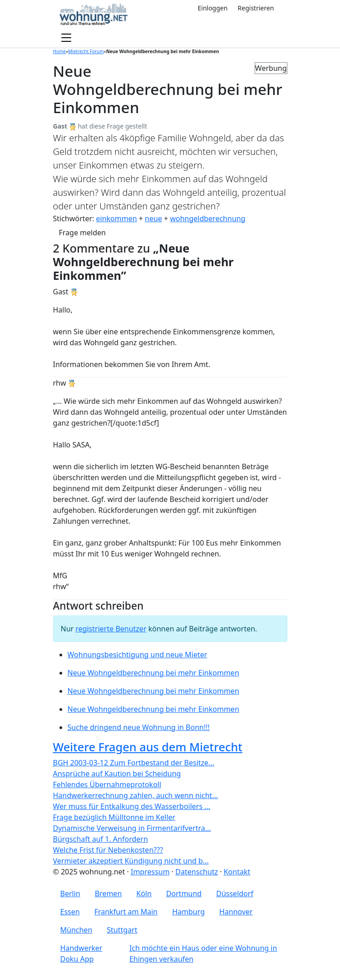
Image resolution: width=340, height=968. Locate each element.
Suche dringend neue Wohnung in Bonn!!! (139, 727)
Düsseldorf (234, 894)
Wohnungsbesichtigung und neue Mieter (137, 655)
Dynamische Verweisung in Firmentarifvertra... (132, 828)
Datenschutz (196, 872)
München (76, 930)
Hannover (236, 912)
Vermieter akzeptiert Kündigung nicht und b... (131, 861)
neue (153, 218)
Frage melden (82, 233)
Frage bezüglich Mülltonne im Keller (114, 817)
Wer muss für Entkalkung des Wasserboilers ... (132, 806)
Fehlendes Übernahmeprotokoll (107, 784)
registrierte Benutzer (110, 629)
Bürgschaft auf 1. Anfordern (100, 839)
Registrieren (256, 8)
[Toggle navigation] (66, 38)
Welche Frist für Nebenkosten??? (108, 850)
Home (59, 51)
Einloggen (212, 8)
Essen (70, 912)
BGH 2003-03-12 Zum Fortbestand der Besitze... (133, 763)
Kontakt (237, 872)
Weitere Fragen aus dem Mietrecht (147, 747)
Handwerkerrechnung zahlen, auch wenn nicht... (135, 795)
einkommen (116, 218)
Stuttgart (122, 930)
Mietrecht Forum (86, 51)
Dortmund (184, 894)
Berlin (70, 894)
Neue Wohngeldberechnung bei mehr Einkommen (153, 673)
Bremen (108, 894)
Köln (144, 894)
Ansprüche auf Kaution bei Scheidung (117, 774)
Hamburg (188, 912)
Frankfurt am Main (126, 912)
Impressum (150, 872)
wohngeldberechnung (207, 218)
